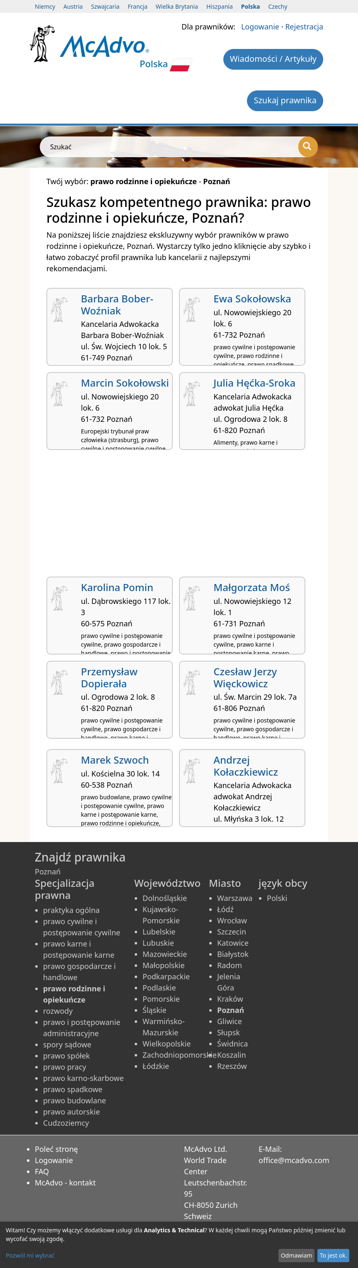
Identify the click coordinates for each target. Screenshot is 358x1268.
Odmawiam (296, 1255)
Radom (229, 965)
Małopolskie (164, 965)
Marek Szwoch (115, 760)
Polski (277, 898)
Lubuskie (158, 943)
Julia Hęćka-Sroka (254, 382)
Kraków (230, 999)
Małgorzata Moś (251, 587)
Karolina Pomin (117, 587)
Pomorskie (161, 999)
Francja (137, 6)
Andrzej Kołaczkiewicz (245, 766)
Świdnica (232, 1044)
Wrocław (232, 920)
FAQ (42, 1171)
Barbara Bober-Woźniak (117, 304)
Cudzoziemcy (66, 1123)
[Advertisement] (179, 516)
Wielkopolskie (167, 1044)
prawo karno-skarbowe (83, 1078)
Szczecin (231, 932)
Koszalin (231, 1055)
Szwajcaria (105, 6)
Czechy (278, 6)
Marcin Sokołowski (125, 382)
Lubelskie (159, 932)
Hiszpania (219, 6)
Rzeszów (232, 1066)
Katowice (233, 943)
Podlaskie (159, 988)
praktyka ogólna (71, 910)
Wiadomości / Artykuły (273, 58)
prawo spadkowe (72, 1089)
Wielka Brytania (177, 6)
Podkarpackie (166, 976)
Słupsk (228, 1032)
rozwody (58, 1011)
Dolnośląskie (165, 898)
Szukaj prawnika (285, 100)
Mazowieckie (165, 954)
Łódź (225, 909)
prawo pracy (64, 1067)
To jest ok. (333, 1255)
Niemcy (45, 6)
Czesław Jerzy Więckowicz (245, 677)
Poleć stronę (56, 1149)
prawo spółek (66, 1056)
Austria (73, 6)
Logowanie (260, 27)
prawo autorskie (71, 1112)
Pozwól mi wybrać (30, 1255)
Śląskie (155, 1010)
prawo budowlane (74, 1100)
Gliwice (229, 1021)
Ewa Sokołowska (252, 298)
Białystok (233, 954)
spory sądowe (67, 1044)
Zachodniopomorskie (180, 1055)
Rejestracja (304, 27)
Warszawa (234, 898)
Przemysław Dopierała (109, 677)
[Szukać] (308, 146)
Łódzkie (156, 1066)
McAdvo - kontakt (65, 1183)
